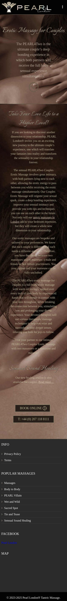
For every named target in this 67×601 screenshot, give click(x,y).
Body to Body (12, 489)
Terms (7, 460)
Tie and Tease (12, 514)
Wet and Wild (12, 501)
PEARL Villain (13, 495)
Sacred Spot (11, 508)
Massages (9, 482)
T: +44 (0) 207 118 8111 (33, 419)
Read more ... (46, 381)
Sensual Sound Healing (17, 520)
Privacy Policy (12, 453)
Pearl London (9, 542)
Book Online (31, 408)
